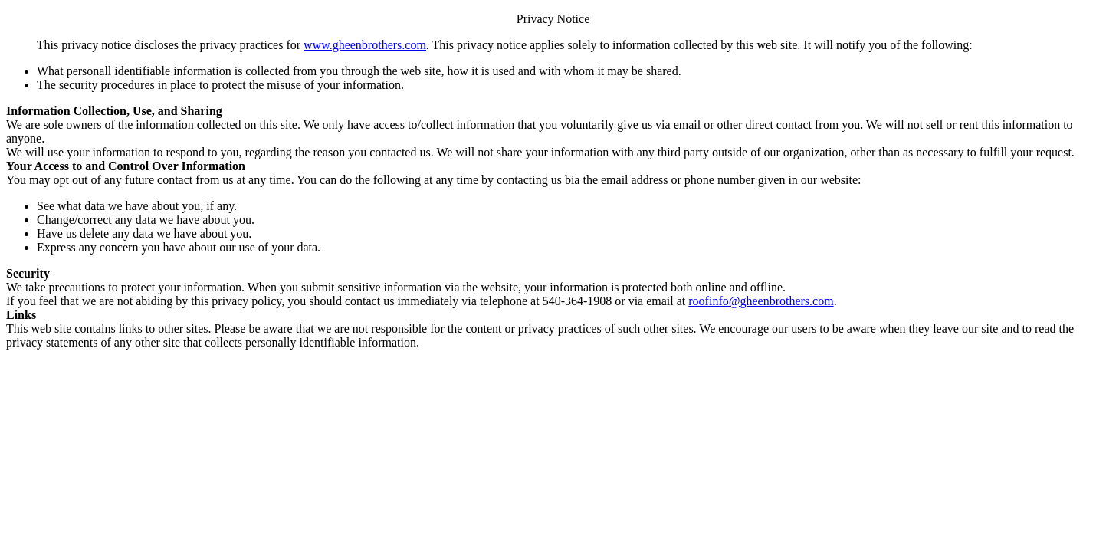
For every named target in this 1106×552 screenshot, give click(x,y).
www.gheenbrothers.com (365, 44)
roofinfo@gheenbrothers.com (760, 300)
